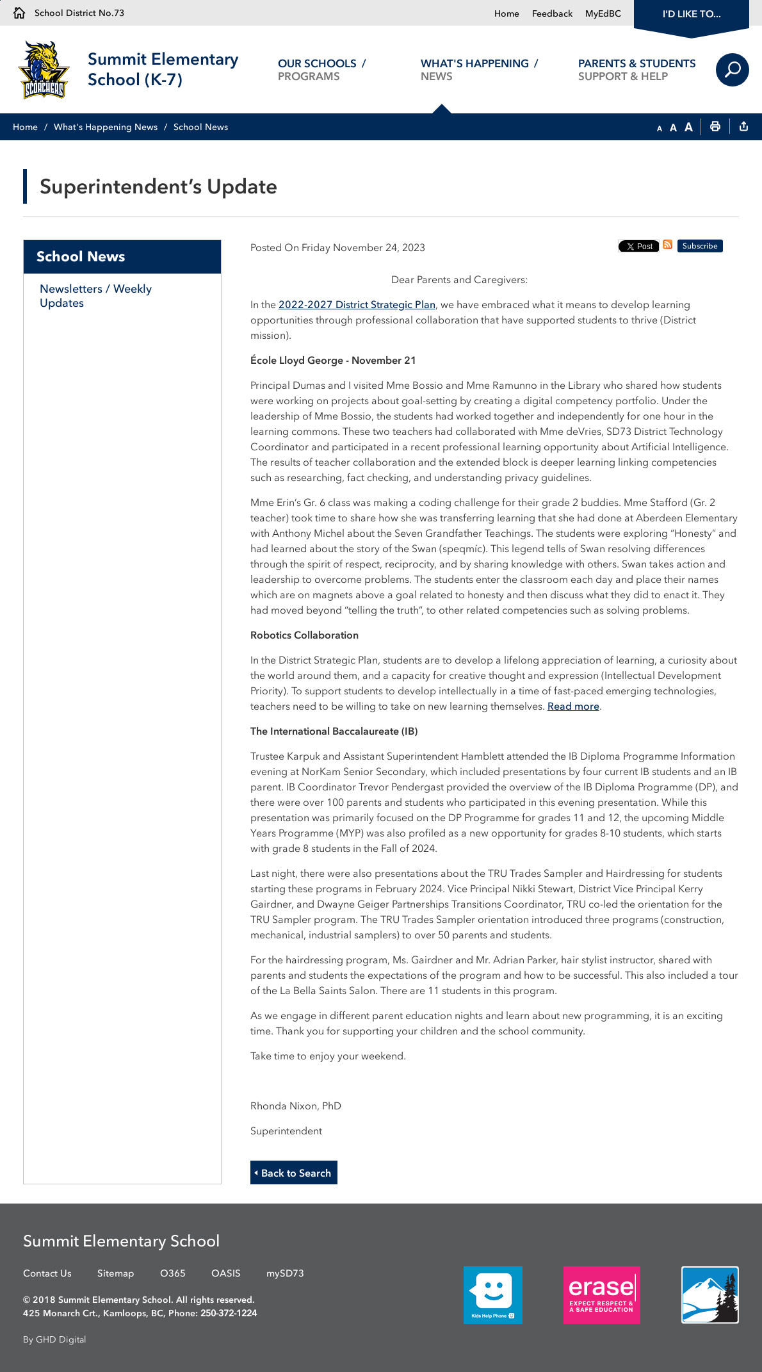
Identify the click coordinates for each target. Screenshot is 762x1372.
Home (506, 13)
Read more (573, 705)
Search (732, 69)
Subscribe (700, 245)
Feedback (552, 13)
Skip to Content (0, 0)
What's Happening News (106, 127)
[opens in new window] (474, 1294)
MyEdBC (603, 13)
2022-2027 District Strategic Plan (357, 304)
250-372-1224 (228, 1313)
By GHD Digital (54, 1339)
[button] (659, 127)
